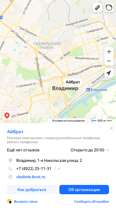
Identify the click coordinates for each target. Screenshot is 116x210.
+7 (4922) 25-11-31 (29, 168)
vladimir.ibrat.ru (30, 176)
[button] (97, 7)
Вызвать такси (26, 202)
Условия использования (68, 120)
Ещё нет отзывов (23, 150)
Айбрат (15, 131)
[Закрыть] (111, 128)
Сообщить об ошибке (91, 202)
